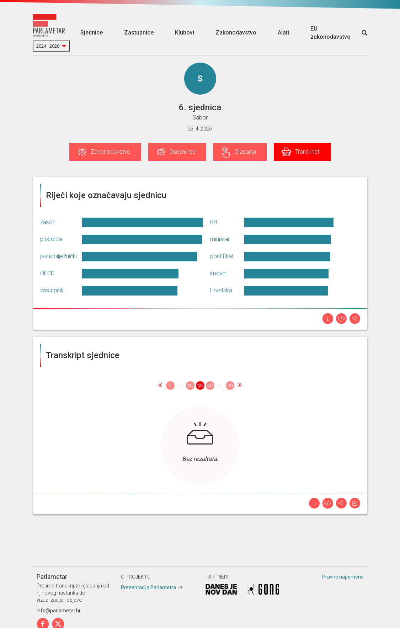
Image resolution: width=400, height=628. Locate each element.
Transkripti (307, 151)
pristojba (51, 239)
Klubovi (184, 32)
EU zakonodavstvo (330, 32)
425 (190, 385)
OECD (47, 273)
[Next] (240, 385)
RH (213, 222)
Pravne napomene (343, 577)
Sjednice (91, 32)
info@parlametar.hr (59, 610)
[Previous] (160, 385)
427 (210, 385)
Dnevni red (183, 151)
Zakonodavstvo (235, 32)
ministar (220, 239)
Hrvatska (221, 290)
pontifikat (222, 256)
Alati (283, 32)
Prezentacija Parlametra (148, 587)
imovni (218, 273)
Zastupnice (139, 32)
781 (230, 385)
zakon (47, 222)
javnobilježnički (58, 256)
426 (200, 385)
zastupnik (52, 290)
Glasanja (245, 151)
